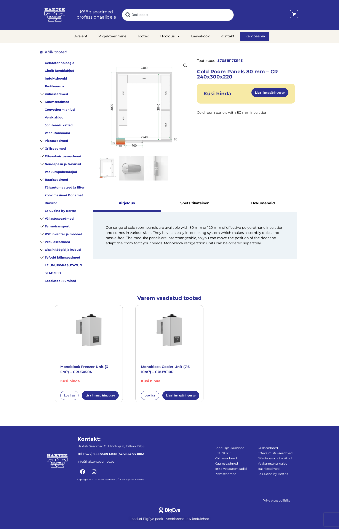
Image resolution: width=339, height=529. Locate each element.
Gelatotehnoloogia (59, 63)
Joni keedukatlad (59, 125)
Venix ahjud (54, 117)
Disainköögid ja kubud (63, 250)
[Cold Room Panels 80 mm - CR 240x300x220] (144, 107)
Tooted (143, 36)
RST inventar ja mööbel (63, 234)
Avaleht (81, 36)
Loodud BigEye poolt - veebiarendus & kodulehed (169, 519)
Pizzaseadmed (56, 141)
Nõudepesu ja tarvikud (63, 164)
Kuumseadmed (57, 102)
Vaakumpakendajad (61, 172)
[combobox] (178, 15)
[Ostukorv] (294, 15)
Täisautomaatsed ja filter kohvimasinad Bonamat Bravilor (65, 195)
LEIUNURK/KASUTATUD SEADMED (63, 269)
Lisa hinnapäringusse (270, 92)
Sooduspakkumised (60, 281)
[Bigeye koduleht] (170, 510)
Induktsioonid (56, 78)
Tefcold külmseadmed (62, 257)
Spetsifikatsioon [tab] (194, 203)
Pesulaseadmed (57, 242)
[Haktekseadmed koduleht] (54, 15)
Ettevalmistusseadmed (63, 156)
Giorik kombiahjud (59, 71)
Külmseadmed (56, 94)
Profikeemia (54, 86)
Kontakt (228, 36)
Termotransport (57, 226)
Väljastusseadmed (59, 219)
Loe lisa (69, 395)
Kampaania (255, 36)
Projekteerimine (112, 36)
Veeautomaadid (57, 133)
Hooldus (170, 36)
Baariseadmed (56, 180)
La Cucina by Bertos (60, 211)
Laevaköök (200, 36)
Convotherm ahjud (60, 110)
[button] (185, 65)
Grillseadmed (55, 148)
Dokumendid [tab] (263, 203)
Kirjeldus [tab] (127, 203)
